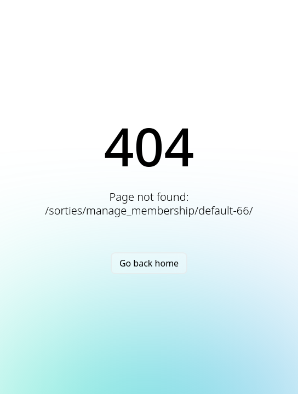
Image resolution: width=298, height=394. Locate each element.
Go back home (149, 263)
